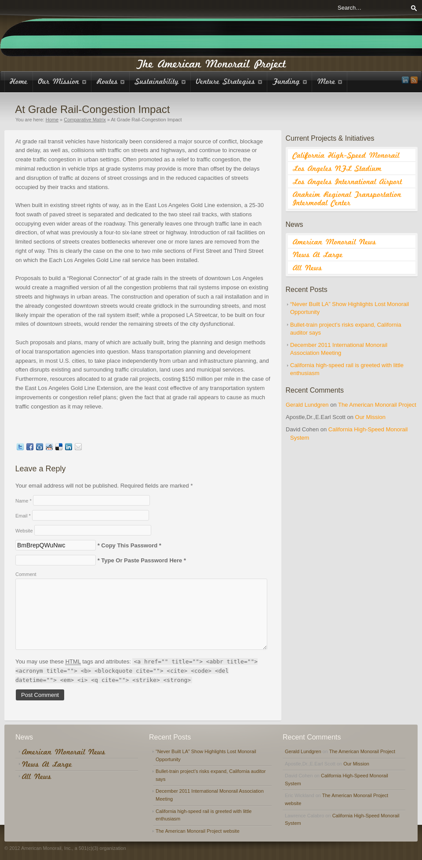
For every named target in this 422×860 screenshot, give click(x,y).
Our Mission (370, 417)
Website (24, 530)
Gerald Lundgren (307, 404)
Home (52, 119)
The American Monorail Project (377, 404)
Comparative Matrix (85, 119)
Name (23, 500)
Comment (25, 574)
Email (23, 515)
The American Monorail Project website (198, 831)
